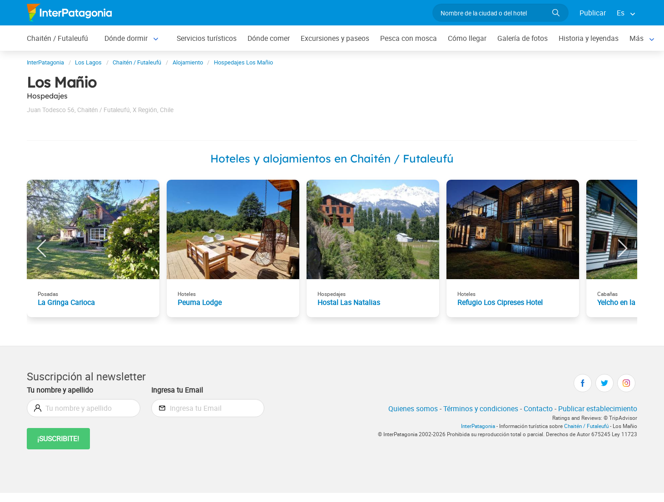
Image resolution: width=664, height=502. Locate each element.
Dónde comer (269, 38)
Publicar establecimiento (597, 408)
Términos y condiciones (480, 408)
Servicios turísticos (207, 38)
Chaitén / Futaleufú (57, 38)
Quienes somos (413, 408)
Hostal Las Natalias (348, 302)
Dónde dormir (126, 38)
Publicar (593, 13)
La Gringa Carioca (66, 302)
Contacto (538, 408)
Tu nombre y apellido (60, 390)
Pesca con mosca (408, 38)
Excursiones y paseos (335, 38)
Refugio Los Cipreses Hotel (500, 302)
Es (620, 13)
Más (636, 38)
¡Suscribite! (58, 438)
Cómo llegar (467, 38)
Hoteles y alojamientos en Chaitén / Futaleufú (332, 158)
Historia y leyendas (589, 38)
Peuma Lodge (200, 302)
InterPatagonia (478, 426)
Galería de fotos (522, 38)
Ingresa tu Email (177, 390)
